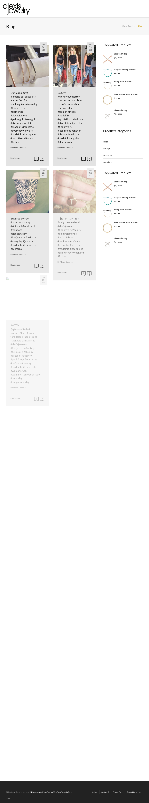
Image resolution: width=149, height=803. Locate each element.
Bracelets (107, 162)
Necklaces (107, 155)
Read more (15, 158)
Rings (105, 141)
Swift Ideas (31, 792)
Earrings (106, 148)
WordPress (42, 792)
